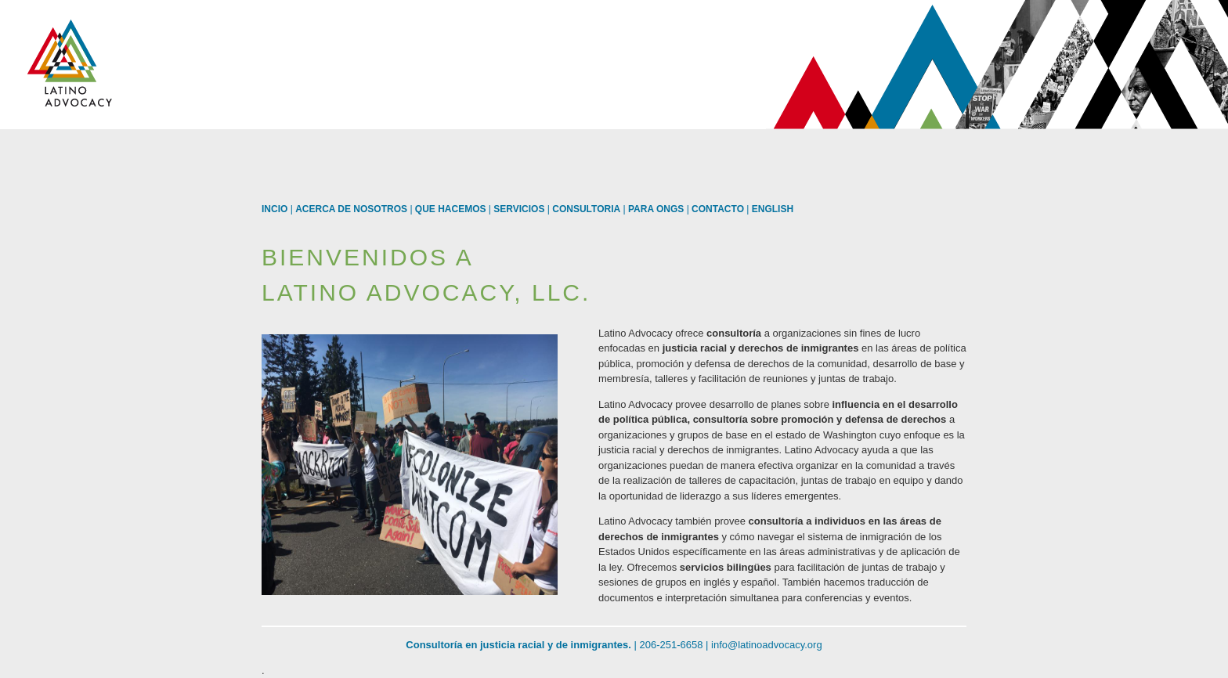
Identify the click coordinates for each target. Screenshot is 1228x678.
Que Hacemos (450, 209)
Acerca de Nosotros (351, 209)
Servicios (518, 209)
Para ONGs (656, 209)
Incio (274, 209)
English (772, 209)
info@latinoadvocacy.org (766, 645)
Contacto (718, 209)
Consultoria (586, 209)
